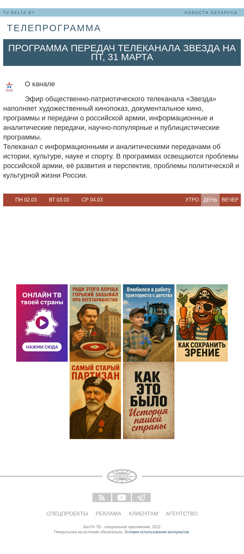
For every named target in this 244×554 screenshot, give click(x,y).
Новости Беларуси (211, 13)
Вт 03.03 (59, 199)
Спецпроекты (67, 514)
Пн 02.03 (26, 199)
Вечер (230, 199)
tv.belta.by (19, 13)
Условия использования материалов (156, 532)
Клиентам (143, 514)
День (210, 199)
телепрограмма (54, 28)
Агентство (182, 514)
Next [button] (111, 200)
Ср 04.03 (92, 199)
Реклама (108, 514)
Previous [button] (6, 200)
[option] (26, 200)
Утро (192, 199)
